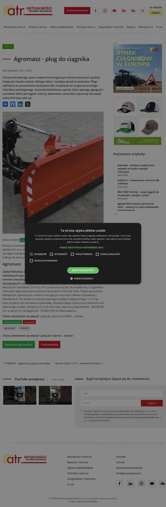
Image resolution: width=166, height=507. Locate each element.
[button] (82, 247)
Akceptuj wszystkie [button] (83, 270)
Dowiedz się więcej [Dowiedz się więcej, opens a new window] (90, 242)
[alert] (83, 253)
